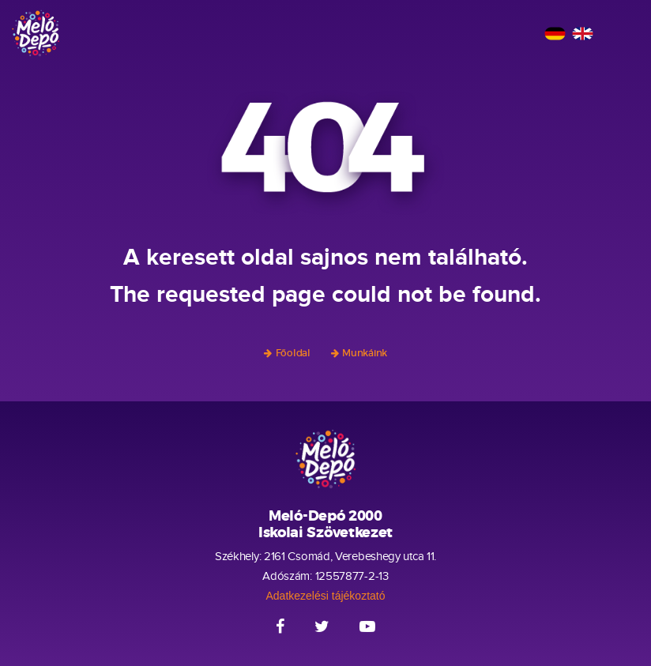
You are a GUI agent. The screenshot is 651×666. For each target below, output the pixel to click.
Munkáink (364, 353)
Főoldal (293, 353)
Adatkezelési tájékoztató (326, 595)
